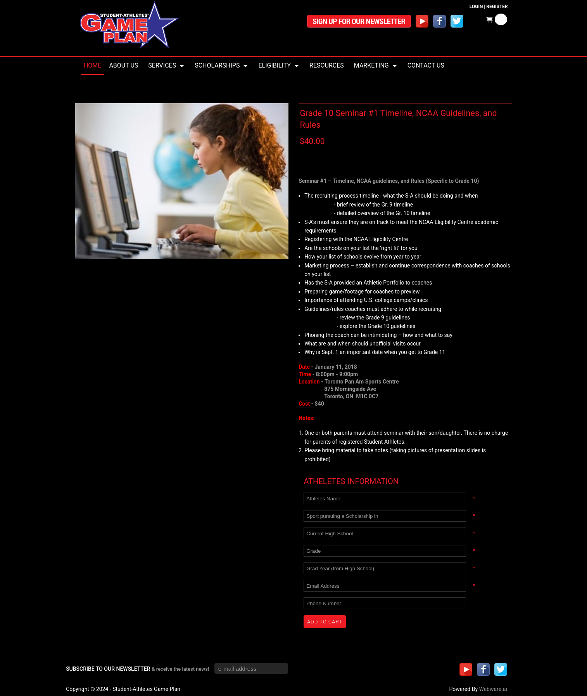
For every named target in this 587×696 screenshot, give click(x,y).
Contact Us (425, 65)
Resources (326, 65)
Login (476, 6)
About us (123, 65)
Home (92, 65)
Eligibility (274, 65)
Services (162, 65)
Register (497, 6)
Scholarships (217, 65)
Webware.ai (493, 689)
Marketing (371, 65)
